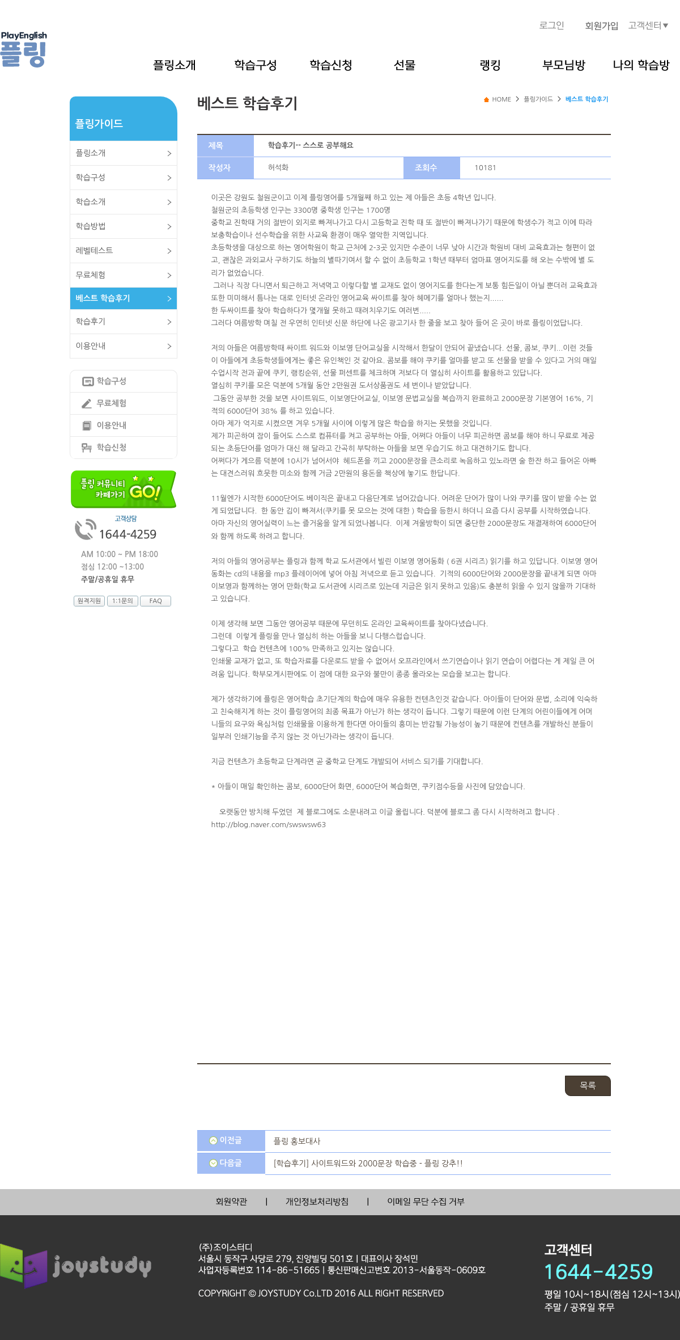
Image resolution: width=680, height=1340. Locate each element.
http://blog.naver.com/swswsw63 (268, 824)
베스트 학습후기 (103, 298)
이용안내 (91, 346)
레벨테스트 (94, 251)
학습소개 (91, 202)
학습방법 (91, 226)
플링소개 (91, 153)
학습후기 (91, 322)
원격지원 (89, 601)
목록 (588, 1085)
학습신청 (112, 448)
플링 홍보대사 (297, 1141)
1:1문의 (122, 601)
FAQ (156, 601)
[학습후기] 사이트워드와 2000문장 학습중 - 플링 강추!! (369, 1164)
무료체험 (91, 275)
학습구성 (91, 178)
